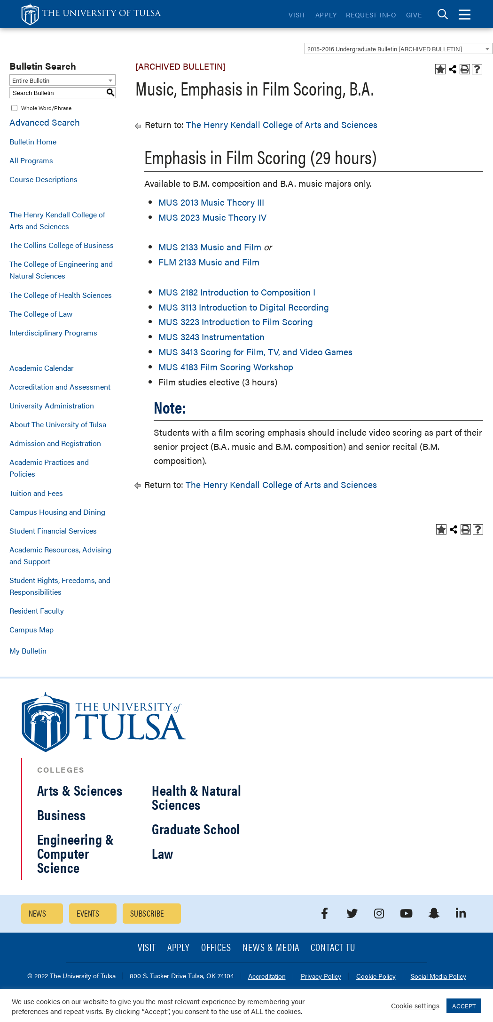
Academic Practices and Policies (49, 467)
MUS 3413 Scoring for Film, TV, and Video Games (255, 351)
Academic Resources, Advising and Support (60, 555)
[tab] (442, 14)
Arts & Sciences (80, 790)
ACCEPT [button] (464, 1005)
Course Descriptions (43, 179)
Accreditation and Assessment (59, 386)
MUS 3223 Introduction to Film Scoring (235, 321)
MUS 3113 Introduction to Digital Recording (243, 307)
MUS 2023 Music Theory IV (212, 217)
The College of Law (40, 313)
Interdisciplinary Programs (53, 332)
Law (162, 853)
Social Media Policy (438, 977)
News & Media (271, 948)
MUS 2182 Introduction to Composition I (236, 292)
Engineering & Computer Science (75, 853)
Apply (326, 14)
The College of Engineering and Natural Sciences (61, 269)
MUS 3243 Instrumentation (211, 336)
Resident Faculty (36, 610)
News (38, 913)
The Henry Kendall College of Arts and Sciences (57, 220)
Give (414, 14)
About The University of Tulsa (57, 424)
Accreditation (267, 977)
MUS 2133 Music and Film (209, 246)
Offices (216, 948)
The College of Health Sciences (60, 294)
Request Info (371, 14)
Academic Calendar (41, 367)
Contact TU (333, 948)
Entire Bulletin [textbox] (30, 80)
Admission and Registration (55, 443)
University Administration (51, 405)
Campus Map (31, 629)
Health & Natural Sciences (197, 797)
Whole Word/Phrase (46, 108)
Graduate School (196, 828)
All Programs (31, 160)
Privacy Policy (321, 977)
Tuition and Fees (36, 492)
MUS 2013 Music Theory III (211, 202)
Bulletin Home (32, 141)
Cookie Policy (376, 977)
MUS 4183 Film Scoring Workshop (225, 366)
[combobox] (399, 48)
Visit (297, 14)
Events (88, 913)
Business (61, 814)
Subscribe (147, 913)
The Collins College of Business (61, 245)
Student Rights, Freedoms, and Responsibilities (59, 586)
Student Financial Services (53, 530)
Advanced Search (44, 122)
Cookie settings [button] (415, 1005)
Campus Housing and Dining (57, 511)
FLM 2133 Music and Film (208, 262)
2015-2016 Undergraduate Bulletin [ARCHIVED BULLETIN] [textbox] (384, 48)
